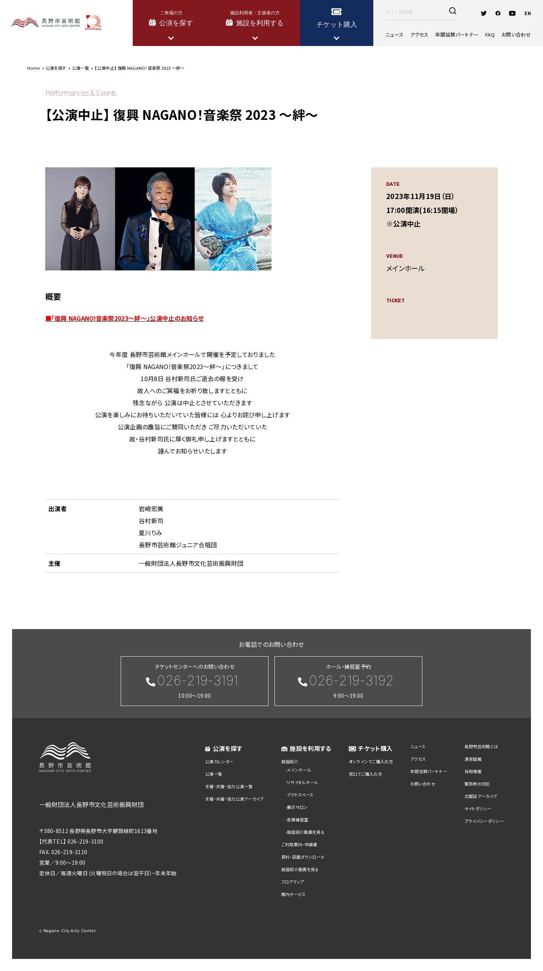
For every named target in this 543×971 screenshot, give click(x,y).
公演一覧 (213, 774)
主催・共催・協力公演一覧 (229, 786)
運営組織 (473, 759)
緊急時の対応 (477, 784)
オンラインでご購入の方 (371, 761)
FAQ (490, 34)
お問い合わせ (516, 34)
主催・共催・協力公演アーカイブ (234, 799)
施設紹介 (289, 761)
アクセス (419, 34)
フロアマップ (292, 882)
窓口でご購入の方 (365, 774)
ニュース (394, 34)
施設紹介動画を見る (306, 832)
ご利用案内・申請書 (299, 844)
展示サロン (297, 807)
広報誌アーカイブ (481, 796)
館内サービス (293, 894)
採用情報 (473, 771)
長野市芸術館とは (482, 746)
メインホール (299, 770)
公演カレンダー (219, 761)
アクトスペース (300, 795)
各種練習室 (297, 819)
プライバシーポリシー (484, 821)
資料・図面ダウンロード (303, 857)
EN (528, 13)
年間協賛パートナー (457, 34)
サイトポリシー (478, 809)
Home (33, 68)
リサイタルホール (302, 782)
